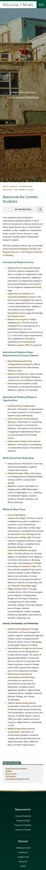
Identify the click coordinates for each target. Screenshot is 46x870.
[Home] (18, 4)
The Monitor (10, 776)
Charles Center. (18, 316)
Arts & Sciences (10, 187)
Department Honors (17, 313)
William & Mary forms (17, 589)
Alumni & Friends (23, 830)
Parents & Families (23, 825)
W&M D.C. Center (16, 486)
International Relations (23, 97)
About (23, 866)
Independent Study (33, 287)
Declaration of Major (17, 537)
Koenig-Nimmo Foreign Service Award (25, 648)
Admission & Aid (23, 848)
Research (23, 861)
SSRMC (8, 771)
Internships (26, 585)
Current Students (23, 816)
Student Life (23, 857)
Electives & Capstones (18, 374)
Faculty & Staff (23, 820)
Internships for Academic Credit (22, 383)
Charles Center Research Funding (23, 629)
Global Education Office (19, 473)
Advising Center (33, 534)
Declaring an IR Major (32, 563)
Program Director (11, 252)
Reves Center (11, 774)
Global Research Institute (16, 769)
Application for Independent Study (24, 268)
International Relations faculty (22, 249)
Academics (23, 852)
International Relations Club (17, 779)
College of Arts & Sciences (23, 92)
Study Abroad (14, 463)
